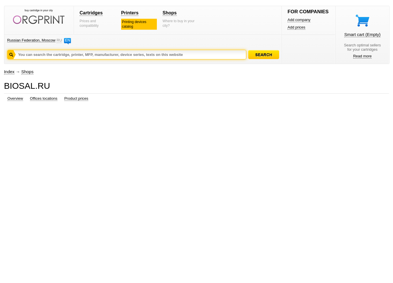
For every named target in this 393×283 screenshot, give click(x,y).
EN (67, 40)
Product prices (76, 98)
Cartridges (91, 12)
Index (9, 71)
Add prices (296, 27)
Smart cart (362, 34)
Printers (129, 12)
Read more (362, 56)
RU (59, 40)
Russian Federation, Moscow (31, 40)
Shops (170, 12)
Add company (299, 20)
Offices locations (43, 98)
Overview (15, 98)
